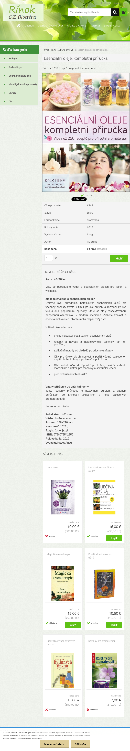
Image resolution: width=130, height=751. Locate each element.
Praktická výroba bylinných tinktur (61, 642)
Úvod (46, 49)
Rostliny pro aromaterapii (101, 641)
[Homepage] (18, 25)
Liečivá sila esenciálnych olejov (101, 469)
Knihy (53, 49)
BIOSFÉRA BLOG (112, 25)
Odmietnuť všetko (54, 744)
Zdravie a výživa (65, 49)
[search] (115, 12)
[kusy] (48, 258)
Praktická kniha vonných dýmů (101, 556)
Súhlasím (80, 744)
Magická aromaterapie (58, 554)
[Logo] (23, 12)
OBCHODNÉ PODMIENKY (50, 25)
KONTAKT (95, 25)
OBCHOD (29, 25)
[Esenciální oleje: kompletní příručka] (86, 74)
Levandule (52, 467)
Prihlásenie (106, 3)
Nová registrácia (120, 3)
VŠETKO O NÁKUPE (76, 25)
